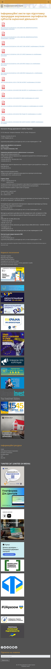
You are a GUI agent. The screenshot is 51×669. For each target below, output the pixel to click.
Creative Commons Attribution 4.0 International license (30, 243)
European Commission (6, 452)
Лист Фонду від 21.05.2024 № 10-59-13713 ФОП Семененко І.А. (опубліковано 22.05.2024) (21, 55)
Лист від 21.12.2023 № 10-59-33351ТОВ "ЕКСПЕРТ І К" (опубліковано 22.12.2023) (21, 90)
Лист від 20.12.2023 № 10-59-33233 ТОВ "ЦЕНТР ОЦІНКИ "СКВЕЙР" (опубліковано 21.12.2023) (22, 122)
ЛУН (2, 456)
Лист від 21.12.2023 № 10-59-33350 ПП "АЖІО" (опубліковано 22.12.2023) (20, 98)
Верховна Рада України (7, 257)
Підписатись (5, 660)
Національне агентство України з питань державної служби (17, 263)
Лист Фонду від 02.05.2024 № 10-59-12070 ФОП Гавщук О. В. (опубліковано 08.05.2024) (20, 64)
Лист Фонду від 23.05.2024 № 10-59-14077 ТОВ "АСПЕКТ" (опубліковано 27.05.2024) (22, 46)
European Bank (5, 454)
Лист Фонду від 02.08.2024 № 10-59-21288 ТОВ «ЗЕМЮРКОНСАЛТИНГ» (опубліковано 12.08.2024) (19, 37)
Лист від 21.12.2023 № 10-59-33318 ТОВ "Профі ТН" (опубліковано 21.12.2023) (21, 114)
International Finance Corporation (9, 451)
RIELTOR (3, 458)
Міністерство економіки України (9, 264)
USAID (2, 449)
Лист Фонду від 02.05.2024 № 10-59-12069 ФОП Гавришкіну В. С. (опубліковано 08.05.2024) (21, 73)
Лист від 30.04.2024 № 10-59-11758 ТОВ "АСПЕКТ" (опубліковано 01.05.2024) (21, 82)
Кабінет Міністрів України (7, 259)
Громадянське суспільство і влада (10, 261)
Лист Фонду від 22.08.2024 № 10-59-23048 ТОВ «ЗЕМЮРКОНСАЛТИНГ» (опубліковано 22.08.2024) (19, 28)
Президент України (6, 256)
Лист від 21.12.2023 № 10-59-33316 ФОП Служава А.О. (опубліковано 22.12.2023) (22, 106)
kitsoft (28, 666)
